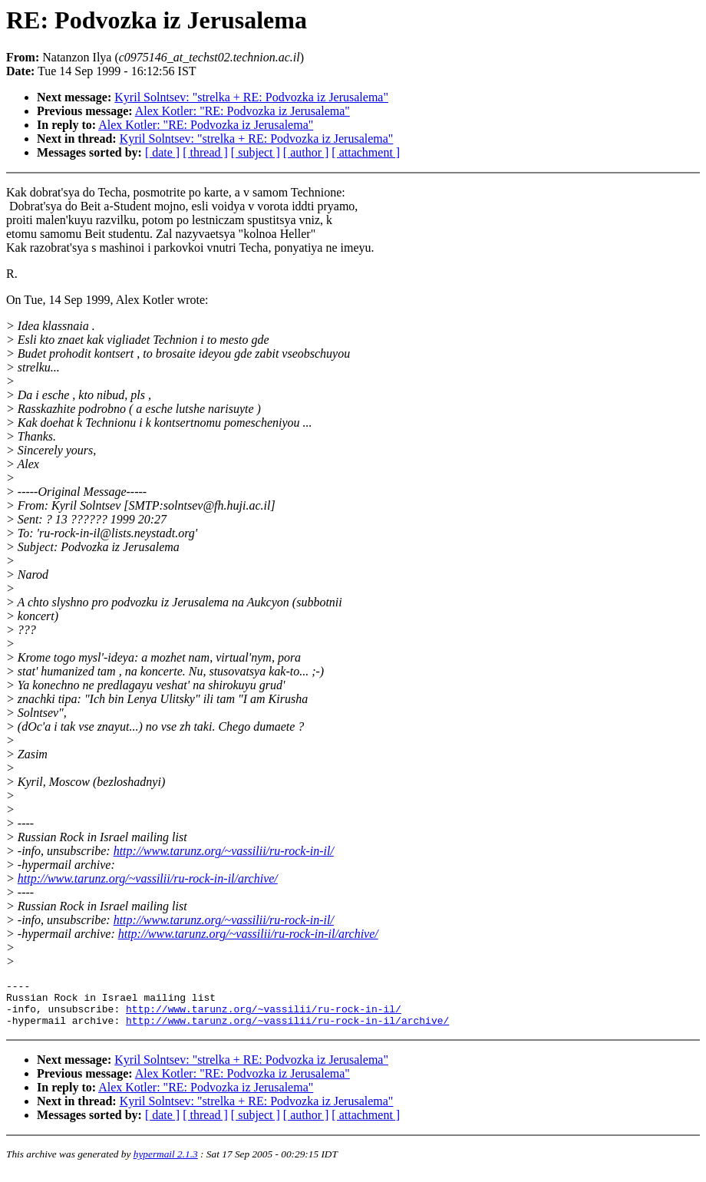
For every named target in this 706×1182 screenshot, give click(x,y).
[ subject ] (255, 152)
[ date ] (162, 152)
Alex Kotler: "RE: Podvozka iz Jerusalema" (242, 110)
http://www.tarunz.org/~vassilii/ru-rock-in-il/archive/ (148, 878)
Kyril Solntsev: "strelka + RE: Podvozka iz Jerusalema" (251, 97)
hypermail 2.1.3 (166, 1163)
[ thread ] (205, 152)
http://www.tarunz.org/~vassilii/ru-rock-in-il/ (224, 850)
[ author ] (306, 152)
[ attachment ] (366, 152)
